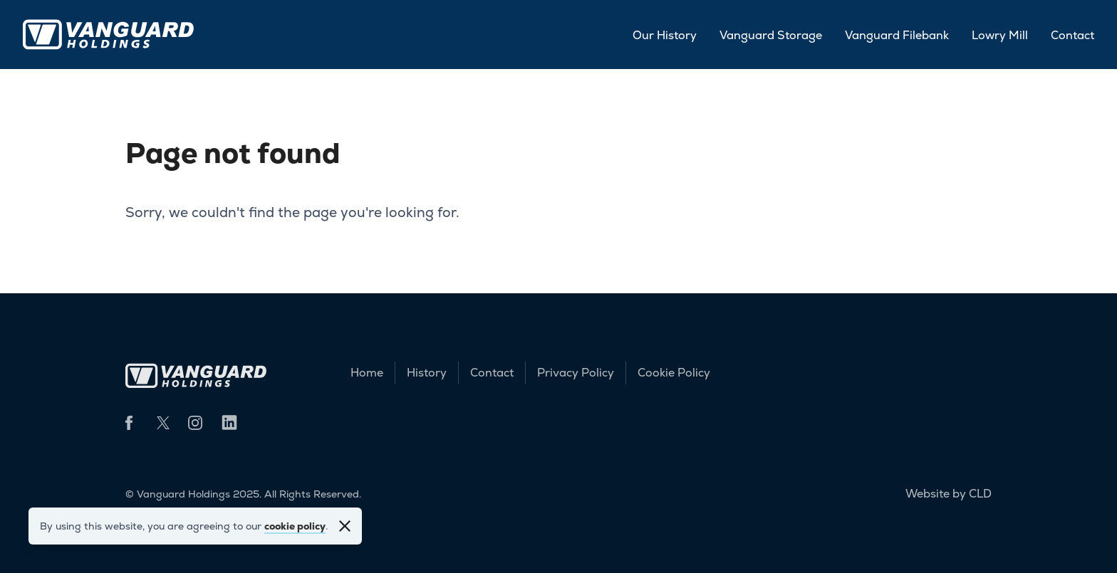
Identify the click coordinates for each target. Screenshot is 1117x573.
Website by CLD (948, 493)
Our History (665, 35)
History (427, 372)
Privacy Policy (575, 372)
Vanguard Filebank (897, 35)
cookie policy (295, 526)
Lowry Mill (1000, 35)
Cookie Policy (674, 372)
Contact (1072, 35)
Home (366, 372)
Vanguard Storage (770, 35)
